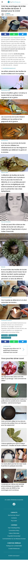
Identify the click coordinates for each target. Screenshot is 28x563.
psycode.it (14, 520)
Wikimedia (3, 266)
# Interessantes (6, 337)
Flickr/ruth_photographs (6, 221)
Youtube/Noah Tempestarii (6, 297)
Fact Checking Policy (14, 528)
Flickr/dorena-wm (4, 140)
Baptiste (8, 13)
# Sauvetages (13, 335)
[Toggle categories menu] (2, 2)
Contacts (14, 518)
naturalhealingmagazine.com (9, 68)
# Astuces (4, 335)
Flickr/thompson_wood (5, 90)
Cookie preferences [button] (14, 548)
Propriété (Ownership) (14, 536)
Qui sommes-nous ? (14, 515)
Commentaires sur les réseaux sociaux (14, 539)
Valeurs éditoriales (14, 533)
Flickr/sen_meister (4, 172)
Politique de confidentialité (14, 546)
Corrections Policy (14, 530)
